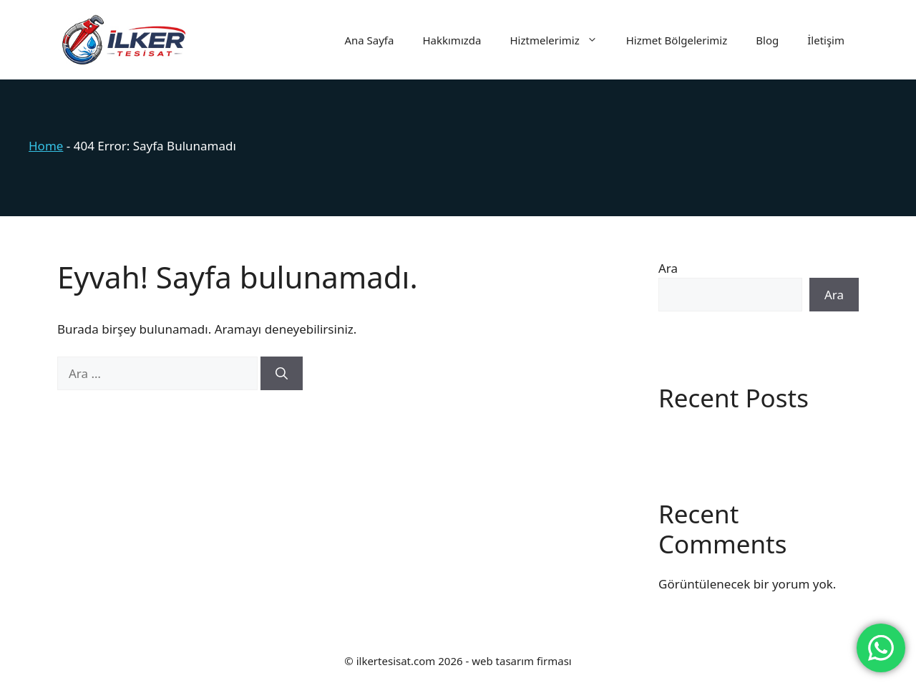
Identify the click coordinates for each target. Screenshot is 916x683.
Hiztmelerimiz (560, 40)
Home (46, 145)
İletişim (825, 40)
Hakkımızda (451, 40)
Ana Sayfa (369, 40)
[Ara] (281, 374)
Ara (668, 268)
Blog (767, 40)
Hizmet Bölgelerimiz (677, 40)
